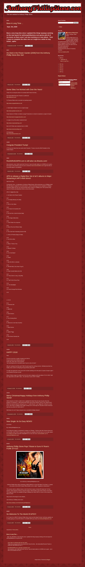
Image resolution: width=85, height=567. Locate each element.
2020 (61, 57)
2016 (61, 66)
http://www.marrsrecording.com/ (14, 129)
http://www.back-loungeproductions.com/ (16, 117)
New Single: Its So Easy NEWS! (19, 421)
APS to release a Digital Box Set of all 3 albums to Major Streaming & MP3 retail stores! (29, 177)
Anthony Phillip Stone (73, 32)
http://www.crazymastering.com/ (14, 123)
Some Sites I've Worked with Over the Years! (24, 89)
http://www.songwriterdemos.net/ (14, 103)
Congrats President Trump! (17, 145)
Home (30, 527)
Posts (61, 82)
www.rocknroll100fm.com (37, 165)
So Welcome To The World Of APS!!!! (21, 514)
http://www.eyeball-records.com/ (14, 110)
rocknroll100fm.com (42, 433)
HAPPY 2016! (12, 352)
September (63, 59)
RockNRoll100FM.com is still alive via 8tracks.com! (27, 161)
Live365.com (11, 433)
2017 (61, 64)
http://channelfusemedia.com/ (14, 133)
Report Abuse (61, 76)
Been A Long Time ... (15, 23)
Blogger (48, 559)
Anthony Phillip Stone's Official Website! (74, 84)
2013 (61, 69)
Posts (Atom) (15, 529)
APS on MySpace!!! (73, 87)
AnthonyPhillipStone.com (13, 435)
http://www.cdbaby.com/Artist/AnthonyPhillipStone (18, 502)
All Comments (62, 84)
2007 (61, 71)
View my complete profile (63, 52)
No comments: (20, 45)
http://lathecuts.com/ (11, 97)
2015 (61, 68)
